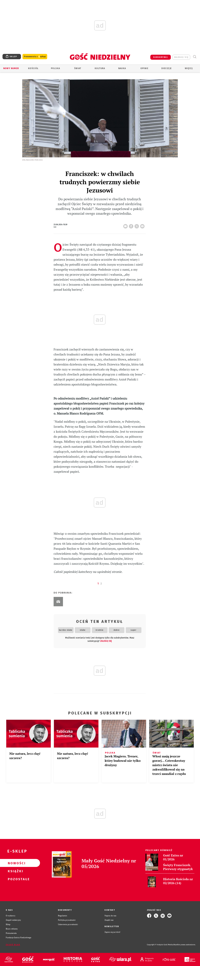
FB (132, 225)
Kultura (100, 68)
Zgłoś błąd (13, 945)
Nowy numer (11, 68)
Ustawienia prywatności (68, 924)
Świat (77, 68)
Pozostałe (15, 879)
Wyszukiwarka (195, 57)
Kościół (33, 68)
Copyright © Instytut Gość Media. (160, 945)
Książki (15, 871)
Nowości (15, 863)
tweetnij (137, 225)
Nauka (122, 68)
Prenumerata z (35, 56)
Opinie (144, 68)
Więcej (189, 68)
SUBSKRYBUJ (160, 57)
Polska (55, 68)
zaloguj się (181, 57)
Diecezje (166, 68)
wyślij (143, 225)
